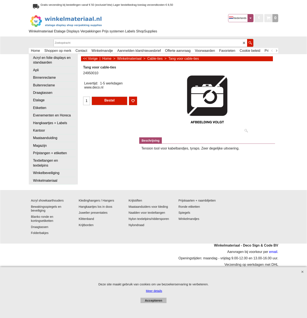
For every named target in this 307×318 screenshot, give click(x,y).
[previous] (272, 51)
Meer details (154, 291)
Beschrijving (150, 140)
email (273, 252)
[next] (276, 51)
